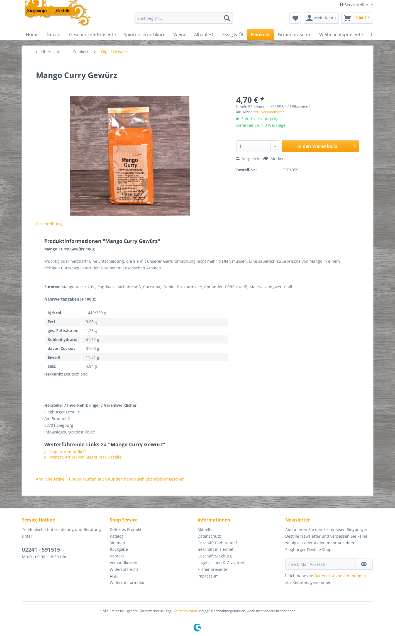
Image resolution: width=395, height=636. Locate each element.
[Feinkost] (260, 34)
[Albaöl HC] (204, 34)
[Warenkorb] (357, 18)
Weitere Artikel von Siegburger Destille (82, 457)
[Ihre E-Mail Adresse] (320, 564)
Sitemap (117, 542)
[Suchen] (227, 18)
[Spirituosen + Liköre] (144, 34)
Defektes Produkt (126, 529)
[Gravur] (54, 34)
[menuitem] (184, 21)
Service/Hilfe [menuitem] (354, 4)
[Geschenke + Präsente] (92, 34)
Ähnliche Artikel (50, 479)
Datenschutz (209, 536)
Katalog (117, 536)
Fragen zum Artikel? (65, 451)
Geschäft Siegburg (215, 556)
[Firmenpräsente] (294, 34)
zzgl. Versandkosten (268, 111)
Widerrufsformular (127, 582)
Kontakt (117, 556)
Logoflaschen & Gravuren (221, 562)
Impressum (208, 576)
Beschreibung (49, 223)
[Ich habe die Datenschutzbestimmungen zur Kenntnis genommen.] (287, 575)
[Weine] (179, 34)
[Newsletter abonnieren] (364, 564)
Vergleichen (250, 158)
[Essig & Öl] (232, 34)
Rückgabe (119, 549)
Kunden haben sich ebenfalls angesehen (146, 479)
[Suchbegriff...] (184, 18)
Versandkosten (123, 562)
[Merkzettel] (295, 18)
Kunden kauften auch (87, 479)
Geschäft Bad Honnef (217, 542)
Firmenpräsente (212, 569)
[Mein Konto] (321, 18)
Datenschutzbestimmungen (340, 575)
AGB (114, 576)
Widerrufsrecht (124, 569)
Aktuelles (206, 529)
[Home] (32, 34)
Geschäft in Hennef (215, 549)
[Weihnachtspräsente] (341, 34)
